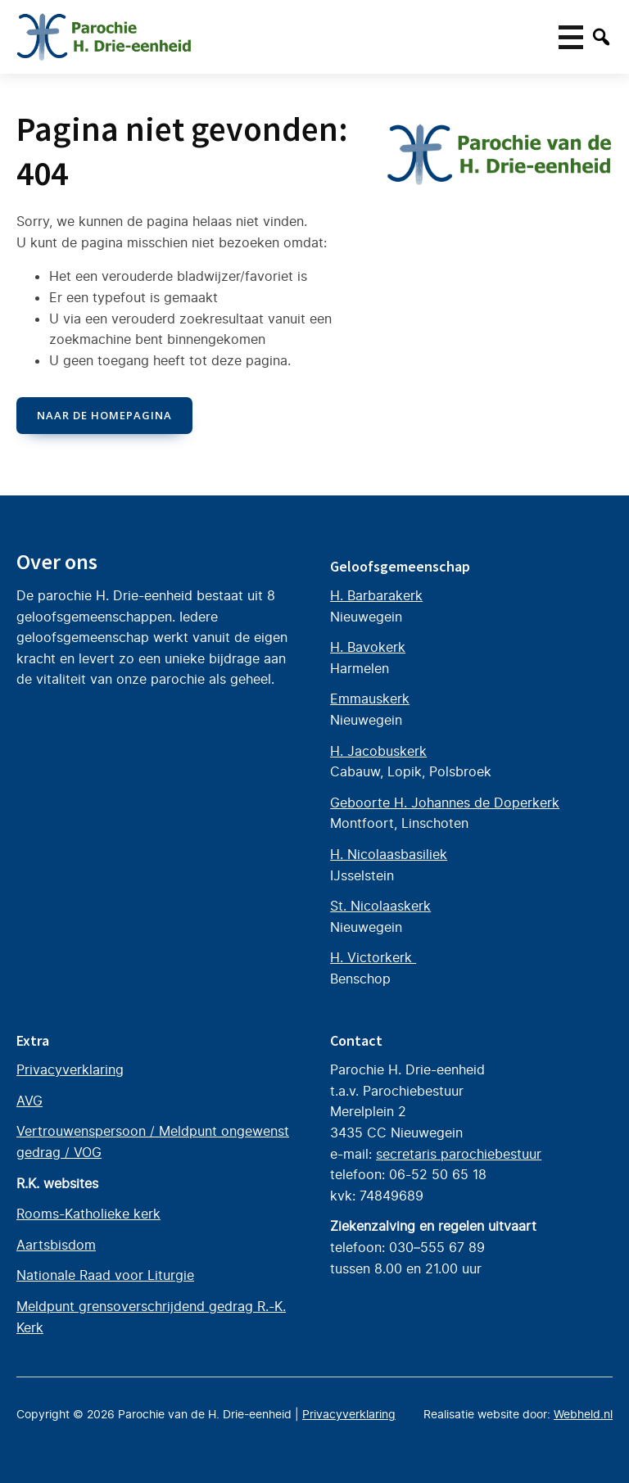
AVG (29, 1100)
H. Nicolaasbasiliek (388, 854)
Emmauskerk (370, 698)
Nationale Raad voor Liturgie (105, 1275)
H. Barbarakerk (376, 595)
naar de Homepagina (104, 415)
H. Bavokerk (367, 647)
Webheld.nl (583, 1414)
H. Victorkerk (373, 957)
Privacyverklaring (70, 1069)
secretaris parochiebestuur (458, 1154)
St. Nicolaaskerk (380, 905)
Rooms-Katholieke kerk (88, 1213)
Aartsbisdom (56, 1245)
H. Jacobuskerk (378, 751)
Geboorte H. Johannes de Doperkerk (444, 802)
